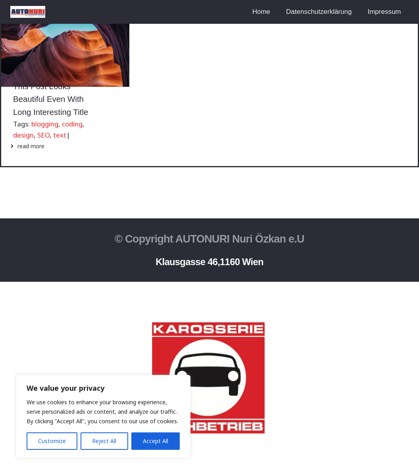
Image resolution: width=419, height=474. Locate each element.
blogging (44, 123)
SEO (43, 135)
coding (72, 123)
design (23, 135)
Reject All (104, 441)
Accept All (155, 441)
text (59, 135)
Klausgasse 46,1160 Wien (209, 261)
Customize (52, 441)
